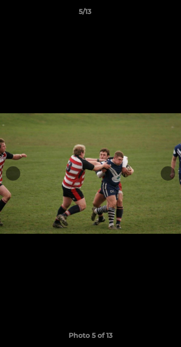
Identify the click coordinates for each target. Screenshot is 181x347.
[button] (146, 14)
